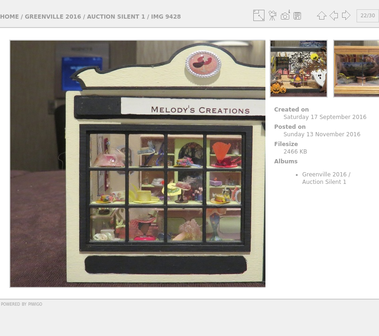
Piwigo (35, 304)
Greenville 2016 (53, 17)
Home (9, 17)
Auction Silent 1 (116, 17)
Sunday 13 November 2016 (322, 134)
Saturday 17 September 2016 (325, 117)
